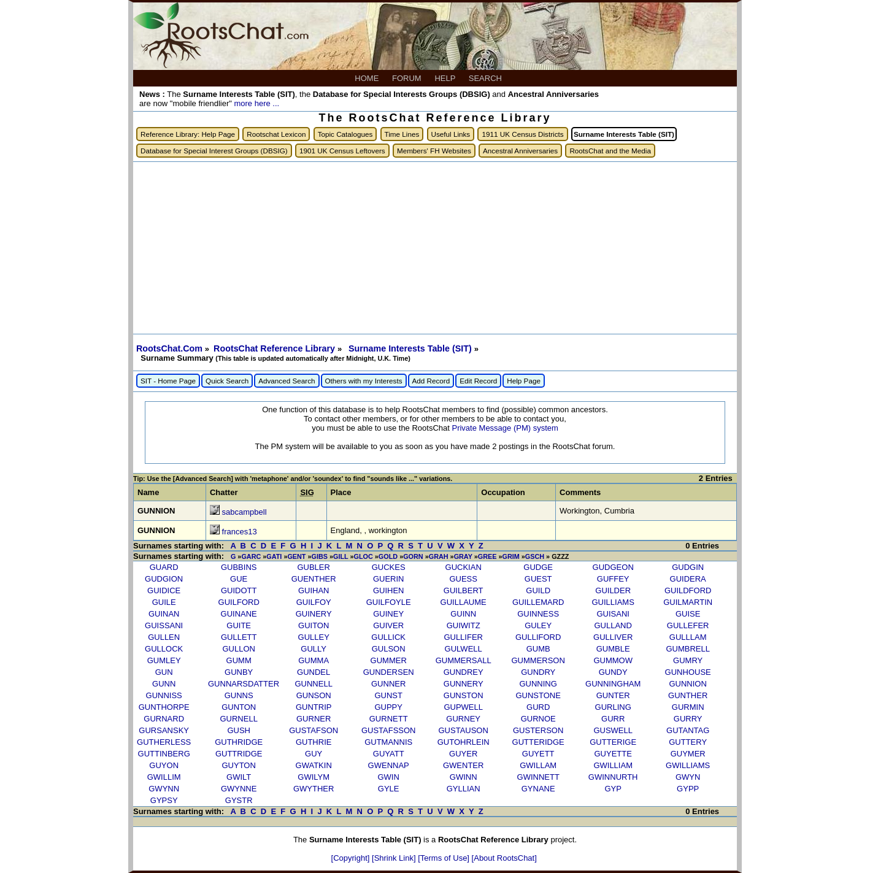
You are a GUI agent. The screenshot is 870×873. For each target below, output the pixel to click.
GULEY (538, 625)
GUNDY (613, 672)
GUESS (463, 578)
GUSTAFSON (313, 730)
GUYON (164, 765)
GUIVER (388, 625)
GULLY (313, 648)
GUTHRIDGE (239, 742)
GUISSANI (164, 625)
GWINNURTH (613, 777)
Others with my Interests (363, 381)
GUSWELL (613, 730)
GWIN (388, 777)
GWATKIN (314, 765)
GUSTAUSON (463, 730)
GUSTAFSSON (388, 730)
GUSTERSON (538, 730)
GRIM (510, 556)
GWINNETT (538, 777)
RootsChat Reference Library (275, 348)
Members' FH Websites (434, 151)
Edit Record (478, 381)
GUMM (239, 660)
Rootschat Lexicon (276, 134)
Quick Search (227, 381)
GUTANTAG (687, 730)
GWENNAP (388, 765)
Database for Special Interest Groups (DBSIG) (214, 151)
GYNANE (538, 788)
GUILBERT (463, 590)
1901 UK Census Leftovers (342, 151)
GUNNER (388, 683)
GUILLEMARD (538, 602)
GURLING (613, 707)
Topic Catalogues (345, 134)
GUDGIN (688, 567)
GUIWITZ (463, 625)
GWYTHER (313, 788)
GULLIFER (463, 637)
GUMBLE (613, 648)
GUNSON (313, 695)
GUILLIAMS (613, 602)
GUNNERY (463, 683)
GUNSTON (463, 695)
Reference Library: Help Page (188, 134)
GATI (274, 556)
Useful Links (451, 134)
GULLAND (612, 625)
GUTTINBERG (164, 753)
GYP (612, 788)
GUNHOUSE (688, 672)
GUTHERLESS (164, 742)
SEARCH (486, 78)
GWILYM (313, 777)
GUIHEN (388, 590)
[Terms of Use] (444, 858)
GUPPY (388, 707)
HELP (445, 78)
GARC (251, 556)
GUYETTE (612, 753)
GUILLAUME (464, 602)
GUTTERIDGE (538, 742)
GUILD (538, 590)
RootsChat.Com (169, 348)
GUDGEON (613, 567)
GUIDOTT (239, 590)
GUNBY (239, 672)
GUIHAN (313, 590)
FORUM (407, 78)
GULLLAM (688, 637)
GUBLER (313, 567)
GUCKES (389, 567)
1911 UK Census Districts (522, 134)
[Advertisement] (435, 248)
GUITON (313, 625)
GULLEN (164, 637)
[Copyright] (351, 858)
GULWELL (463, 648)
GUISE (688, 613)
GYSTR (239, 800)
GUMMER (389, 660)
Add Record (431, 381)
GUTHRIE (314, 742)
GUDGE (538, 567)
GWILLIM (164, 777)
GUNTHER (687, 695)
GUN (164, 672)
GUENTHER (313, 578)
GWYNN (163, 788)
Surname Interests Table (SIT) (411, 348)
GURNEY (463, 718)
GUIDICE (163, 590)
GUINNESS (538, 613)
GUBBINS (239, 567)
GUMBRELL (688, 648)
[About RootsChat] (504, 858)
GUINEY (388, 613)
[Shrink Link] (395, 858)
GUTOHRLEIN (463, 742)
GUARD (164, 567)
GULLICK (388, 637)
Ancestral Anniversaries (520, 151)
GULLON (238, 648)
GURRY (688, 718)
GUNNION (687, 683)
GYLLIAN (463, 788)
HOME (368, 78)
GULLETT (239, 637)
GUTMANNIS (388, 742)
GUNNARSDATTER (243, 683)
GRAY (463, 556)
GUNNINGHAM (613, 683)
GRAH (438, 556)
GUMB (538, 648)
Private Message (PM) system (505, 428)
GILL (340, 556)
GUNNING (537, 683)
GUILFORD (239, 602)
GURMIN (688, 707)
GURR (613, 718)
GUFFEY (613, 578)
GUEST (538, 578)
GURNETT (388, 718)
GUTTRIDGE (239, 753)
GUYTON (238, 765)
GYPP (688, 788)
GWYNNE (239, 788)
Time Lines (402, 134)
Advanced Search (286, 381)
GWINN (463, 777)
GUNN (163, 683)
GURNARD (164, 718)
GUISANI (612, 613)
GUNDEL (313, 672)
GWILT (238, 777)
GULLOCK (164, 648)
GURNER (313, 718)
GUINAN (164, 613)
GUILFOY (313, 602)
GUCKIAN (463, 567)
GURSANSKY (164, 730)
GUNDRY (538, 672)
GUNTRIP (314, 707)
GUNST (388, 695)
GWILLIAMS (688, 765)
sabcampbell (244, 512)
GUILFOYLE (388, 602)
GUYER (463, 753)
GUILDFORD (688, 590)
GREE (487, 556)
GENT (296, 556)
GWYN (688, 777)
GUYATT (388, 753)
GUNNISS (164, 695)
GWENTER (463, 765)
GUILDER (613, 590)
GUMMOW (613, 660)
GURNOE (538, 718)
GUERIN (388, 578)
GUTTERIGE (613, 742)
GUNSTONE (537, 695)
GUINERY (314, 613)
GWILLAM (538, 765)
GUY (313, 753)
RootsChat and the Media (610, 151)
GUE (238, 578)
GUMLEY (164, 660)
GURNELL (238, 718)
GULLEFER (688, 625)
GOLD (388, 556)
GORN (413, 556)
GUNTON (238, 707)
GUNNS (239, 695)
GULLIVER (613, 637)
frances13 (239, 531)
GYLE (388, 788)
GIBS (320, 556)
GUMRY (688, 660)
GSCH (534, 556)
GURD (538, 707)
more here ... (256, 103)
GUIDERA (688, 578)
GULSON (389, 648)
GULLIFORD (538, 637)
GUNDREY (463, 672)
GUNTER (613, 695)
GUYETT (538, 753)
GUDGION (164, 578)
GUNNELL (313, 683)
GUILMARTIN (687, 602)
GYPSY (164, 800)
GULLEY (313, 637)
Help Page (524, 381)
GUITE (238, 625)
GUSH (238, 730)
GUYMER (688, 753)
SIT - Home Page (168, 381)
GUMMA (313, 660)
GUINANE (239, 613)
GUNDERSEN (388, 672)
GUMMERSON (537, 660)
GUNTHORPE (164, 707)
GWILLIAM (613, 765)
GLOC (363, 556)
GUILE (164, 602)
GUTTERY (688, 742)
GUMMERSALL (463, 660)
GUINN (463, 613)
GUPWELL (463, 707)
